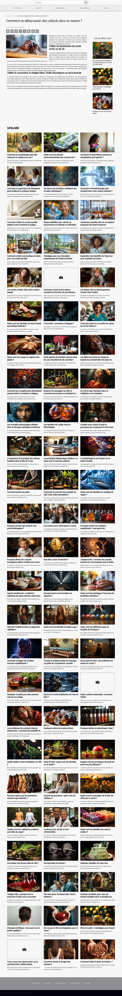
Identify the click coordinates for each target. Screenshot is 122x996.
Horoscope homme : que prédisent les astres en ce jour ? (96, 662)
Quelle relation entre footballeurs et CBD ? (24, 763)
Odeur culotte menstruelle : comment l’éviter (96, 696)
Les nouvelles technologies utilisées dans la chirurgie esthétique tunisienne (23, 426)
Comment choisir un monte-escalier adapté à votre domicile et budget (22, 224)
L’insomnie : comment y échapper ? (59, 323)
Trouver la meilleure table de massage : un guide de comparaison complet (60, 662)
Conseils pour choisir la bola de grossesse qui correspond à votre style (96, 426)
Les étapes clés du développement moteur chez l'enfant (95, 291)
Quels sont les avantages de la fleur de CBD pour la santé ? (96, 797)
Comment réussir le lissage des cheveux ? (57, 963)
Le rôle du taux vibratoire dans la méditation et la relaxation (94, 392)
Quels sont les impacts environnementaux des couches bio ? (59, 156)
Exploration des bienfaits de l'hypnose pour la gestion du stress (96, 257)
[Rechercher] (58, 2)
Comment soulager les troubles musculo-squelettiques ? (20, 662)
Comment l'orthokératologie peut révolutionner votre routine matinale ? (96, 190)
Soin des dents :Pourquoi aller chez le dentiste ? (59, 896)
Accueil (8, 16)
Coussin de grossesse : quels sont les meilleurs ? (59, 797)
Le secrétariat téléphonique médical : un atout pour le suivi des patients (61, 460)
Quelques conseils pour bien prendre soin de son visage (22, 696)
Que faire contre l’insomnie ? (56, 559)
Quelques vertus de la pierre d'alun (102, 112)
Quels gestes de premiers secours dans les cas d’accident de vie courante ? (60, 358)
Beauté (38, 8)
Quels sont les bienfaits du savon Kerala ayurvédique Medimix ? (24, 325)
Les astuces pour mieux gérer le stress (60, 526)
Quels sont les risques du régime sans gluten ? (23, 358)
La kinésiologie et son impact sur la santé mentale (95, 460)
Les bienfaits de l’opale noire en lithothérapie (57, 426)
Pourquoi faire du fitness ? (55, 863)
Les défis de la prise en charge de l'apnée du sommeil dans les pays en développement (95, 360)
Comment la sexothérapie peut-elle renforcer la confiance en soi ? (22, 156)
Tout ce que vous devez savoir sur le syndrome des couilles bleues (22, 963)
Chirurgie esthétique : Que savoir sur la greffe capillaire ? (23, 929)
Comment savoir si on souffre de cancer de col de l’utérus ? (97, 325)
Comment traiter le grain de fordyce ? (96, 961)
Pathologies (60, 8)
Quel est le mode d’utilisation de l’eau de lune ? (61, 696)
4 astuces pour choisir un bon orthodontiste (56, 831)
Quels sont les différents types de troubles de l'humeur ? (94, 628)
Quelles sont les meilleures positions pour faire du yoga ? (22, 831)
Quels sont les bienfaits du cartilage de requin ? (96, 493)
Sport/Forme (85, 8)
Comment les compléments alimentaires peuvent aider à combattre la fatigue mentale (24, 393)
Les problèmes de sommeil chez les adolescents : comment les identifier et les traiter (23, 731)
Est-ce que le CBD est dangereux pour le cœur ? (61, 929)
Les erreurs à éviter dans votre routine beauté (23, 291)
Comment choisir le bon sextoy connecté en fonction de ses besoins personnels (59, 292)
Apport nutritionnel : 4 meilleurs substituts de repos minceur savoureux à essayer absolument (24, 596)
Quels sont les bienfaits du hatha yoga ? (61, 627)
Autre (106, 8)
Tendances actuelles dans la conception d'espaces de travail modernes (97, 224)
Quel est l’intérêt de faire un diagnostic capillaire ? (23, 628)
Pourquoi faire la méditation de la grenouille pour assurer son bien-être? (102, 62)
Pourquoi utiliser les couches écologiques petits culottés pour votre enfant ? (23, 562)
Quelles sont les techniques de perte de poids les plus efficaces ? (97, 763)
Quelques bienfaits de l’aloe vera (94, 863)
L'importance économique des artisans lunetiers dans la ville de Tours (23, 460)
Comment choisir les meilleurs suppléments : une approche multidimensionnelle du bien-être (94, 528)
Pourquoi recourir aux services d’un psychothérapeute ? (22, 527)
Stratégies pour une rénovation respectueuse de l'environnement (58, 257)
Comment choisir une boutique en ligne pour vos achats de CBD (23, 257)
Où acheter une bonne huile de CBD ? (23, 863)
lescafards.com (50, 61)
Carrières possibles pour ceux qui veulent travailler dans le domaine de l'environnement (95, 897)
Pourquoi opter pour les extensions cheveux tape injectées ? (22, 797)
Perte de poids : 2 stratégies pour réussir (102, 88)
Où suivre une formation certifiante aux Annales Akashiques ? (60, 190)
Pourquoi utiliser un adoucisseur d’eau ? (97, 728)
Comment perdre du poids (18, 492)
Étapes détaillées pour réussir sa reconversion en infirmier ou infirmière (60, 224)
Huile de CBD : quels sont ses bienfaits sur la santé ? (60, 763)
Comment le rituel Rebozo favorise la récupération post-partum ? (95, 156)
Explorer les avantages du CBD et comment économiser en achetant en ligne (60, 393)
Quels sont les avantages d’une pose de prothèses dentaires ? (97, 595)
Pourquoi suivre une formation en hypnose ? (58, 595)
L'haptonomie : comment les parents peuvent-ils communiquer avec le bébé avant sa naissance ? (96, 562)
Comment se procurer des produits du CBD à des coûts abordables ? (60, 493)
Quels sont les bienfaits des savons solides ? (95, 831)
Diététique (17, 8)
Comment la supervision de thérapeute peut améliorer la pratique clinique (23, 190)
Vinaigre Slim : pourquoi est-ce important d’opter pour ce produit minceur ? (21, 897)
